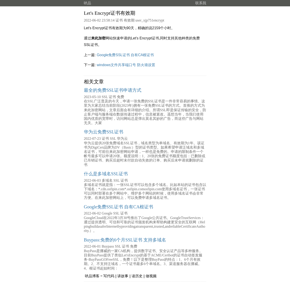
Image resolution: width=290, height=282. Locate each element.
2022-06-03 (92, 180)
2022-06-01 (92, 246)
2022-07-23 (92, 138)
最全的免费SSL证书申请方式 (112, 90)
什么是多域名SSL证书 (106, 173)
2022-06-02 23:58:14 (99, 20)
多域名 (107, 180)
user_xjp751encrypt (149, 20)
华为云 (122, 138)
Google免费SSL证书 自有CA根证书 (125, 55)
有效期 (129, 20)
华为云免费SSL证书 (103, 131)
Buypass (108, 246)
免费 (120, 97)
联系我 (200, 3)
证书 (119, 20)
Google (107, 213)
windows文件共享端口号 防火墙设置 (126, 65)
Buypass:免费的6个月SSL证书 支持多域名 (125, 239)
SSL (105, 97)
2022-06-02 (92, 213)
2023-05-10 (92, 97)
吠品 (87, 3)
